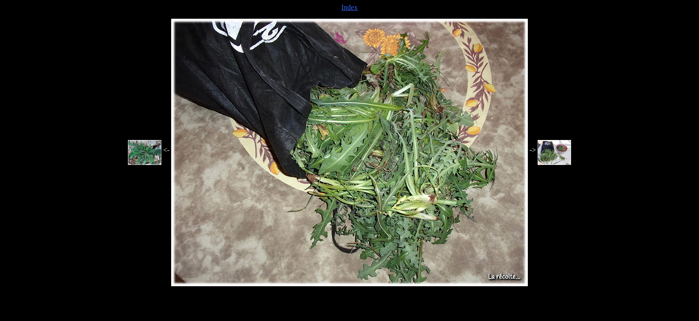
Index (349, 7)
